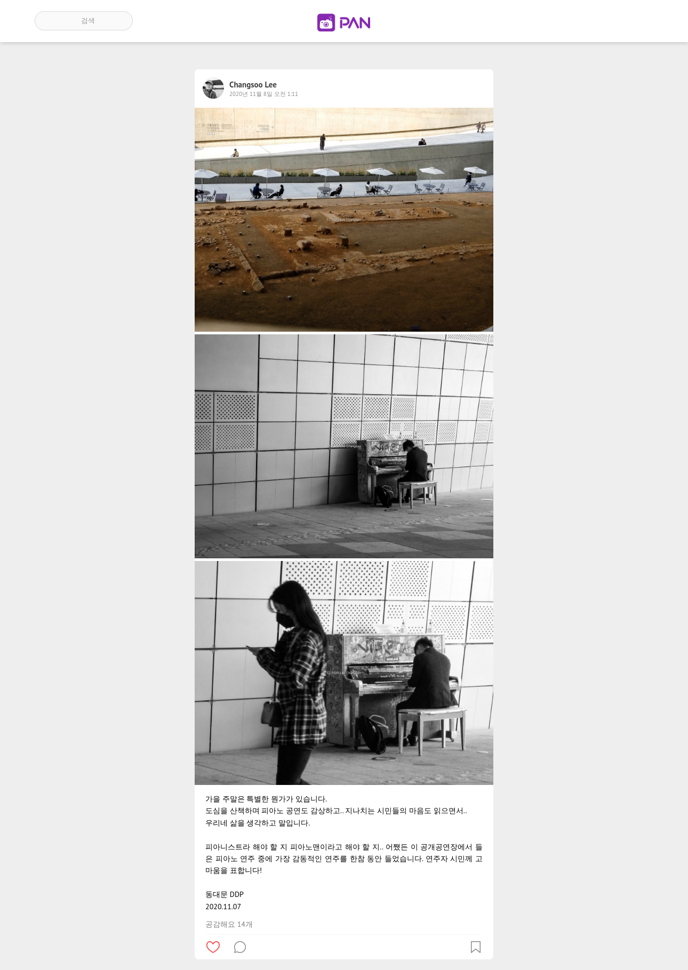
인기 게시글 (608, 20)
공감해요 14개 (229, 924)
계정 (639, 20)
